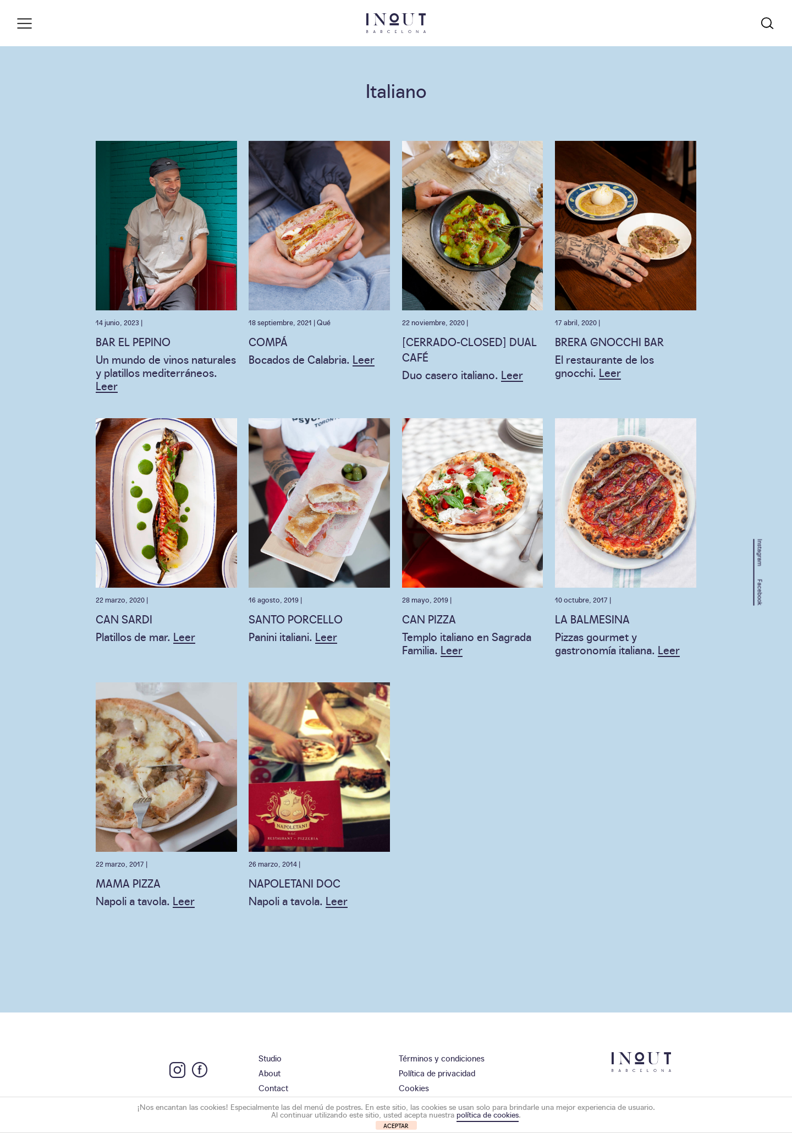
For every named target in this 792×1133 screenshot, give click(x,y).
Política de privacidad (437, 1073)
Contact (273, 1087)
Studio (270, 1058)
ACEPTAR (396, 1125)
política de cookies (488, 1114)
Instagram (760, 552)
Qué (324, 322)
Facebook (760, 592)
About (269, 1073)
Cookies (414, 1087)
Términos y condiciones (442, 1058)
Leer (107, 385)
